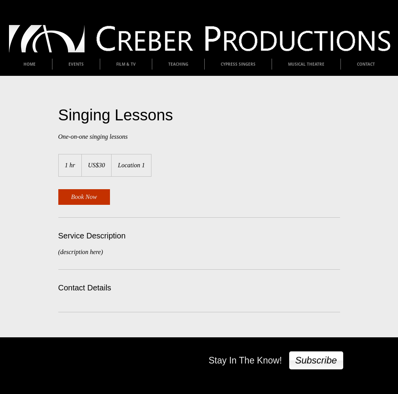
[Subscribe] (316, 360)
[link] (84, 197)
